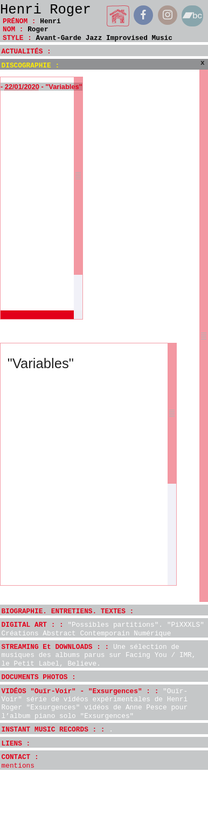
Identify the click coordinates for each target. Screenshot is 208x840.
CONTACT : (20, 757)
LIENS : (16, 744)
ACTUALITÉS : (26, 52)
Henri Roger (45, 10)
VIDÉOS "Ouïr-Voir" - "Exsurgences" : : (95, 703)
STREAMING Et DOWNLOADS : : (99, 655)
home (118, 16)
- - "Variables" (41, 87)
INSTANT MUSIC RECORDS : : (57, 730)
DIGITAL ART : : (103, 629)
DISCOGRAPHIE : (31, 66)
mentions (18, 766)
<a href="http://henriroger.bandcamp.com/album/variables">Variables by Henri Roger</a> (83, 501)
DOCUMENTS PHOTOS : (39, 677)
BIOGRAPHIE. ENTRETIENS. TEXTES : (68, 611)
